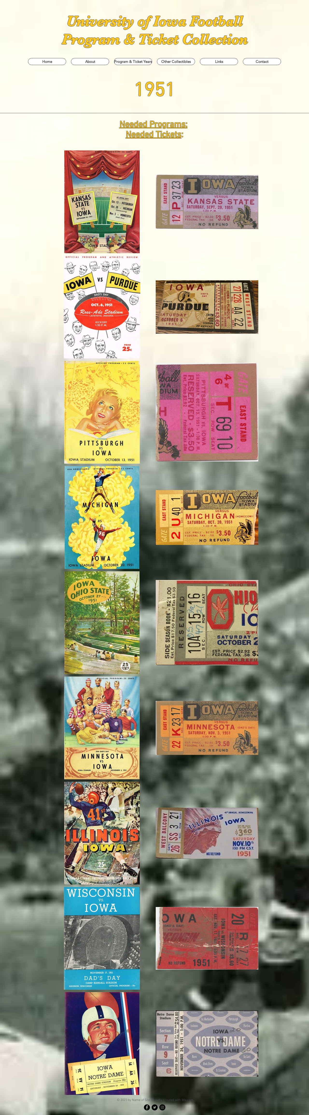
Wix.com (187, 1100)
